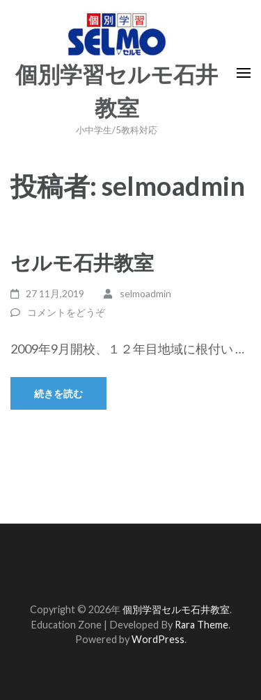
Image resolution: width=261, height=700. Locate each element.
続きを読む (58, 393)
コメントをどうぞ (66, 312)
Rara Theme (201, 625)
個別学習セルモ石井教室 (176, 609)
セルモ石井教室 (82, 262)
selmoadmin (145, 293)
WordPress (158, 639)
